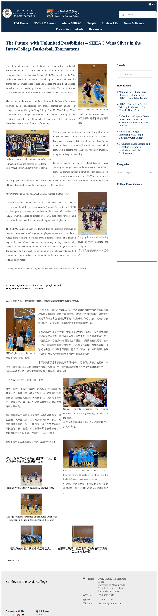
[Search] (122, 14)
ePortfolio (39, 615)
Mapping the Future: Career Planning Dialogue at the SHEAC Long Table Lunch (133, 94)
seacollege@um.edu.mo (110, 603)
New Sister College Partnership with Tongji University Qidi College (131, 134)
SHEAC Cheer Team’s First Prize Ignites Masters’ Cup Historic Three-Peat (133, 107)
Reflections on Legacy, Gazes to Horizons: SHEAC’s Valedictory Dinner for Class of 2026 (134, 121)
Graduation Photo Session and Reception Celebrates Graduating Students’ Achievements (134, 148)
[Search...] (138, 14)
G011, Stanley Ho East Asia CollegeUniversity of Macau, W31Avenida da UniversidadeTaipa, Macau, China (112, 584)
